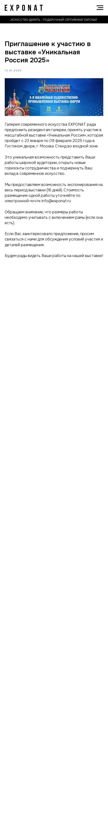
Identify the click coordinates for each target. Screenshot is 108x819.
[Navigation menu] (100, 7)
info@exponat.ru (56, 200)
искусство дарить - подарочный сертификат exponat (54, 20)
